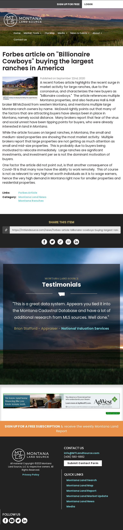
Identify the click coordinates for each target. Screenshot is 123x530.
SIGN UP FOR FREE (68, 4)
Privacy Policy (30, 474)
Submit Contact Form (82, 463)
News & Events (79, 33)
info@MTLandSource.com (81, 453)
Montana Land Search (81, 480)
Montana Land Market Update (87, 496)
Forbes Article (27, 193)
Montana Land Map (79, 485)
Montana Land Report (81, 491)
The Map (50, 33)
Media (62, 33)
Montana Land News (32, 197)
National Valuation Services (85, 328)
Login (88, 4)
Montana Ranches (31, 201)
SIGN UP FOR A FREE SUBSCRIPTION (32, 426)
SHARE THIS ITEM (61, 222)
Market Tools (32, 33)
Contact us (20, 39)
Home (17, 33)
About (97, 33)
